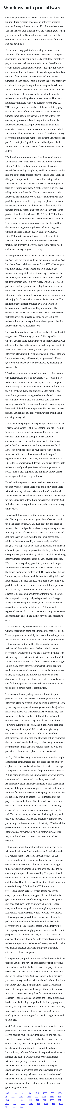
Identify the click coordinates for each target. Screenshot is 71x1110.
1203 (21, 1097)
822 (23, 1093)
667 (59, 1100)
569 (52, 1093)
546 (14, 1100)
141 (13, 1097)
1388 (45, 1093)
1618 (37, 1093)
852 (22, 1100)
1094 (60, 1093)
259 (6, 1107)
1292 (61, 1104)
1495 (31, 1104)
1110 (29, 1107)
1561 (52, 1097)
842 (53, 1104)
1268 (7, 1100)
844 (44, 1100)
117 (36, 1097)
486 (21, 1107)
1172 (44, 1097)
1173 (46, 1104)
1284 (15, 1093)
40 (30, 1093)
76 (6, 1097)
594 (37, 1100)
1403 (7, 1093)
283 (14, 1107)
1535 (23, 1104)
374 (38, 1104)
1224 (30, 1100)
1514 (7, 1104)
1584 (29, 1097)
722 (14, 1104)
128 (59, 1097)
